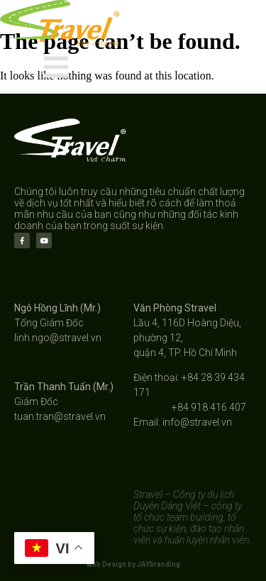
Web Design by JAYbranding (133, 564)
